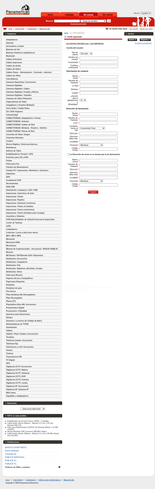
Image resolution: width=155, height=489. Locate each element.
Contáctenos (32, 29)
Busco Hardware (12, 451)
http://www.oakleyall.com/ (75, 287)
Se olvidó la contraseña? (143, 43)
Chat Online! (20, 29)
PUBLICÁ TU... (11, 460)
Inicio (50, 15)
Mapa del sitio (44, 29)
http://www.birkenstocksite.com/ (77, 290)
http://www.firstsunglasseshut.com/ (100, 287)
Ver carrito (107, 15)
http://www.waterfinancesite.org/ (77, 285)
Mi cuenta (88, 15)
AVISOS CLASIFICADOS (15, 447)
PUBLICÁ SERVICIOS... (15, 457)
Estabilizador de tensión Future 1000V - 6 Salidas (28, 421)
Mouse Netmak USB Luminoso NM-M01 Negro (27, 431)
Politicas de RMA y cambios (17, 467)
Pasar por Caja (146, 29)
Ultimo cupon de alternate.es (49, 480)
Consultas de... (11, 454)
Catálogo (69, 15)
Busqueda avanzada (78, 24)
